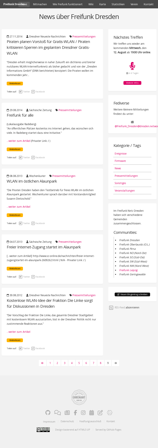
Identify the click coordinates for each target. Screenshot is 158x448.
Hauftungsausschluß (90, 421)
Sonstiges (120, 183)
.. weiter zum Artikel (18, 141)
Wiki (91, 4)
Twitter (24, 91)
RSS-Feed (117, 307)
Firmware (120, 161)
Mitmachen (40, 4)
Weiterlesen (14, 83)
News (118, 168)
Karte (102, 4)
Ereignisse (120, 153)
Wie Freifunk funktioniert (68, 4)
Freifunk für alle (20, 115)
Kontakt (110, 421)
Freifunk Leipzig (128, 270)
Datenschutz (67, 421)
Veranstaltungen (125, 190)
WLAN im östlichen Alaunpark (32, 181)
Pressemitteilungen (83, 36)
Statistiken (118, 4)
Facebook (38, 91)
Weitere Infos (132, 82)
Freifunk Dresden (14, 4)
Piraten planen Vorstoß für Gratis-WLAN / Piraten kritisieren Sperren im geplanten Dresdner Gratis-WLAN (48, 47)
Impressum (49, 421)
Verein (134, 4)
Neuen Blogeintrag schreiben (133, 294)
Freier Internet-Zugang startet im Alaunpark (44, 247)
